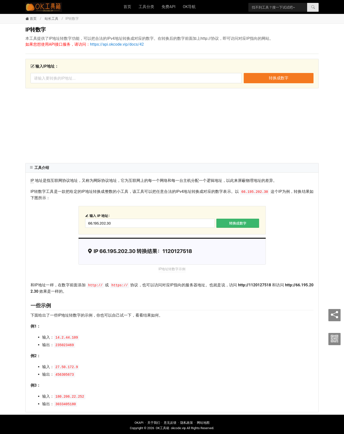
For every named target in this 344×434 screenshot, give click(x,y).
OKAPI (138, 422)
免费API (168, 6)
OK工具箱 (162, 428)
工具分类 (146, 6)
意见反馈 (170, 422)
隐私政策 (186, 422)
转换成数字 (278, 78)
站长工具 (51, 19)
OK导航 (189, 6)
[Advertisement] (172, 125)
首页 (127, 6)
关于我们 (153, 422)
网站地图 (203, 422)
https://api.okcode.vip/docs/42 (117, 44)
